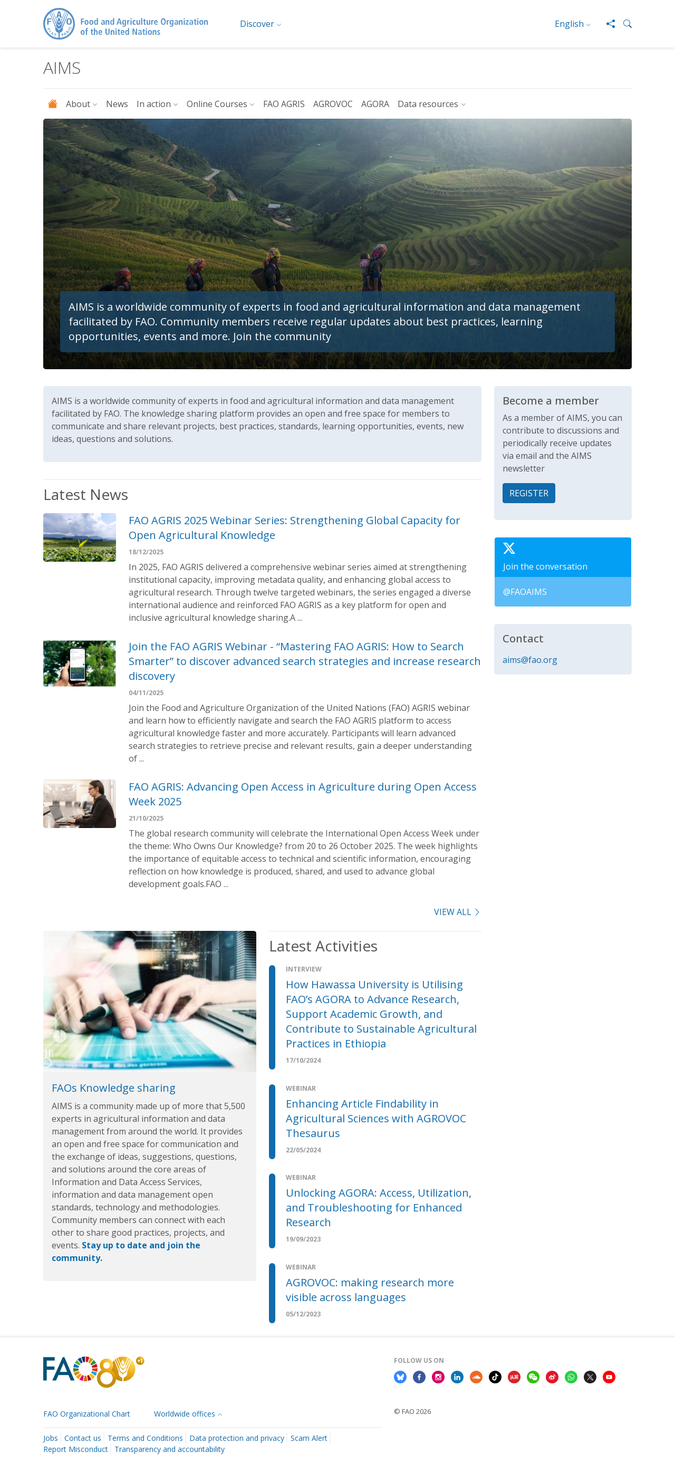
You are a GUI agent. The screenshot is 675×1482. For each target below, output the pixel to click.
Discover (257, 24)
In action (154, 104)
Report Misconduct (75, 1449)
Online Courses (217, 104)
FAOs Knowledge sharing (114, 1088)
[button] (623, 24)
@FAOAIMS (525, 592)
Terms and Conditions (145, 1438)
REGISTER (528, 493)
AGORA (375, 104)
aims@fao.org (530, 660)
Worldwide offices (184, 1414)
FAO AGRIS (284, 104)
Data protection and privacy (236, 1438)
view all (457, 912)
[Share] (606, 24)
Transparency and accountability (169, 1449)
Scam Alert (309, 1438)
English (569, 24)
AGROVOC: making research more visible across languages (370, 1289)
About (78, 104)
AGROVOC (333, 104)
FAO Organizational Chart (86, 1414)
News (117, 104)
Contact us (82, 1438)
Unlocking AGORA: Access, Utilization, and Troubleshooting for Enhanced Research (378, 1207)
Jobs (50, 1438)
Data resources (428, 104)
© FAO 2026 (412, 1411)
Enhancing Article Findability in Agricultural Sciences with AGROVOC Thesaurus (376, 1118)
